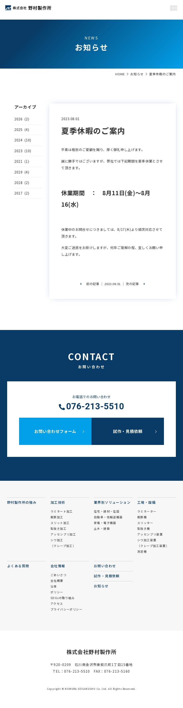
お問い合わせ (105, 565)
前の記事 (89, 283)
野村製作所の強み (21, 502)
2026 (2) (21, 119)
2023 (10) (22, 150)
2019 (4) (21, 172)
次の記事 (135, 283)
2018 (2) (21, 182)
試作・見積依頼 (127, 431)
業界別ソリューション (112, 502)
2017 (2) (21, 193)
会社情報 (58, 565)
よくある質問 (18, 565)
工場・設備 (146, 502)
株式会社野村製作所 (91, 651)
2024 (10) (22, 140)
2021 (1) (21, 161)
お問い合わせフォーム (55, 431)
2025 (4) (21, 129)
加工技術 (58, 502)
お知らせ (101, 586)
